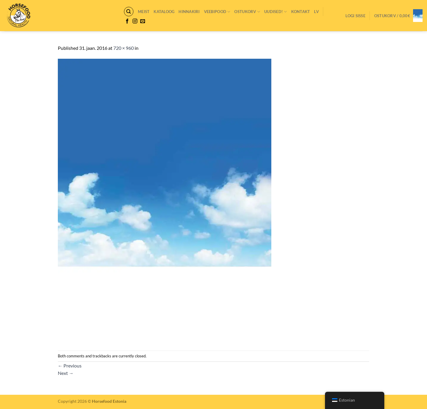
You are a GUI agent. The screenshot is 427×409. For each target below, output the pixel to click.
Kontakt (300, 11)
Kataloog (164, 11)
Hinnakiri (189, 11)
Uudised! (275, 12)
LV (316, 11)
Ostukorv (247, 12)
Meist (143, 11)
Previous (70, 365)
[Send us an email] (142, 21)
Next (66, 373)
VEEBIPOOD (217, 12)
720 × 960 (123, 48)
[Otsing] (128, 11)
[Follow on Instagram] (135, 21)
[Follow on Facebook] (127, 21)
